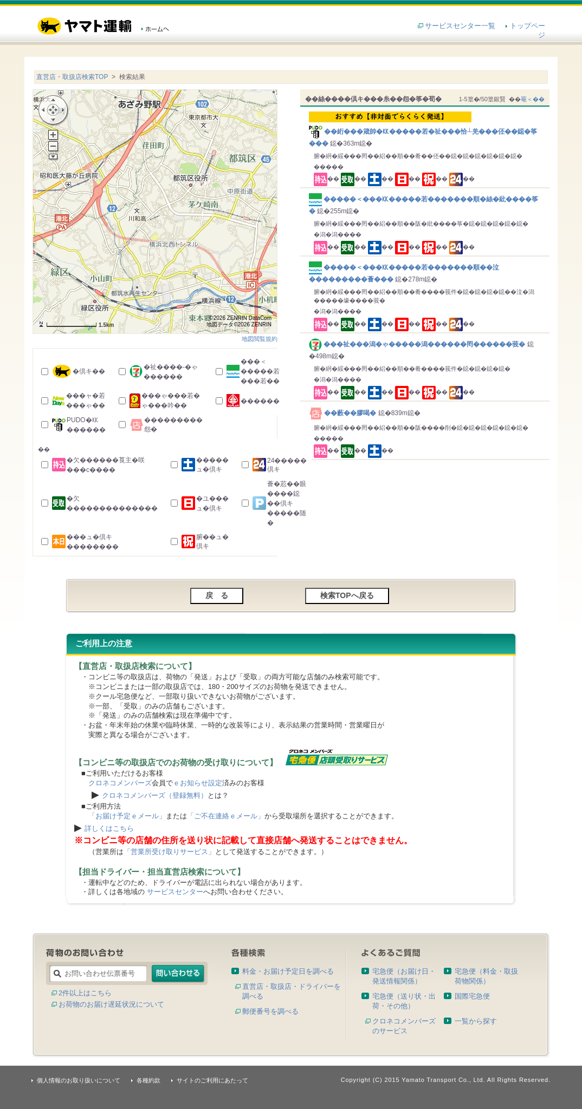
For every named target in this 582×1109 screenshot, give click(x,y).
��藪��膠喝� (343, 413)
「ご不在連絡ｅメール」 (225, 816)
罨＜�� (533, 99)
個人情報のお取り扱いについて (78, 1080)
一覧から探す (476, 1021)
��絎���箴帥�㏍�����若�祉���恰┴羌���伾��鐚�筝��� (427, 129)
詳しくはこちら (109, 828)
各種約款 (148, 1080)
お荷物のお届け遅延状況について (111, 1004)
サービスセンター (175, 892)
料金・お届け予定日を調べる (288, 971)
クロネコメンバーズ (120, 783)
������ (260, 401)
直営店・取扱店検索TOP (72, 77)
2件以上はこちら (85, 993)
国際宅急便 (472, 996)
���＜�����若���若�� (260, 371)
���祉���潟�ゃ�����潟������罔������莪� (418, 344)
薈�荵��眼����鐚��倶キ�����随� (286, 503)
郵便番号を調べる (270, 1011)
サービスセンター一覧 (460, 26)
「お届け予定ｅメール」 (127, 816)
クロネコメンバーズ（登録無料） (155, 795)
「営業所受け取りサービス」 (169, 852)
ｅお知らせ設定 (197, 783)
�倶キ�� (89, 371)
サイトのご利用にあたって (212, 1080)
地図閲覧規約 (259, 339)
